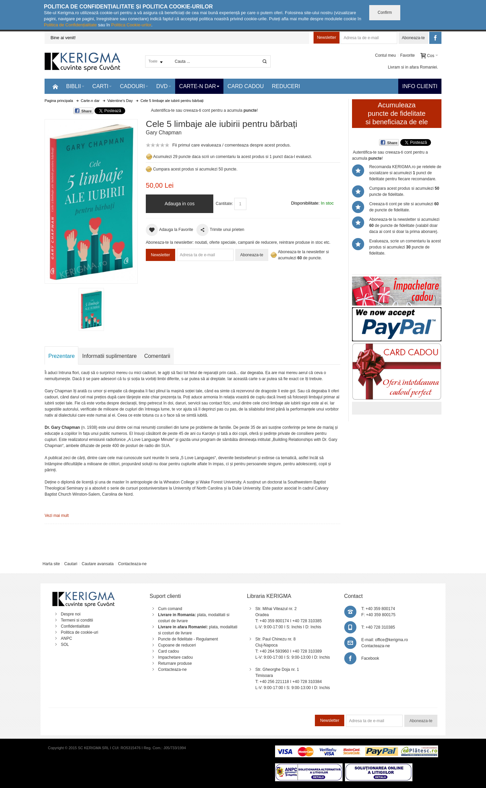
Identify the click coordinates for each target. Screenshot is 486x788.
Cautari (70, 563)
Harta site (51, 563)
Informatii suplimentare (109, 356)
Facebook (370, 658)
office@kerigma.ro (391, 639)
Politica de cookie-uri (79, 632)
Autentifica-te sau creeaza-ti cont (180, 110)
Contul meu (385, 55)
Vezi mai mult (57, 515)
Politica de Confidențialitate (70, 24)
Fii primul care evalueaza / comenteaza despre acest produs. (231, 145)
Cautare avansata (98, 563)
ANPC (66, 638)
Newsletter (326, 37)
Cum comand (170, 608)
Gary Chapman (164, 132)
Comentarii (157, 356)
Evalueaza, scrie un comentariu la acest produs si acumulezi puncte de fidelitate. (405, 247)
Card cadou (168, 651)
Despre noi (70, 614)
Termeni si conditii (77, 620)
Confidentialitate (75, 626)
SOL (65, 644)
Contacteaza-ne (132, 563)
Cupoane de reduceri (177, 645)
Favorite (407, 55)
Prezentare (61, 356)
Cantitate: (224, 203)
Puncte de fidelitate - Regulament (188, 639)
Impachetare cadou (175, 657)
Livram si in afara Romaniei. (413, 67)
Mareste (90, 200)
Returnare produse (175, 663)
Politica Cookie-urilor (131, 24)
